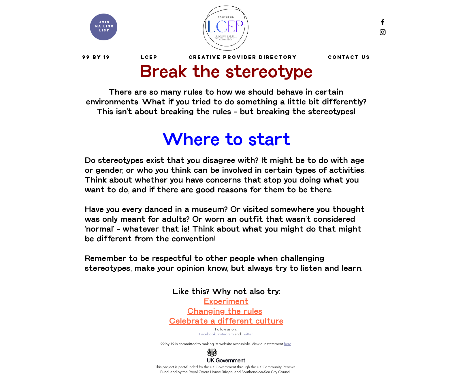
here (287, 344)
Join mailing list (104, 26)
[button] (96, 57)
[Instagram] (383, 32)
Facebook (207, 334)
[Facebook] (383, 22)
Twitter (247, 334)
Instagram (225, 334)
